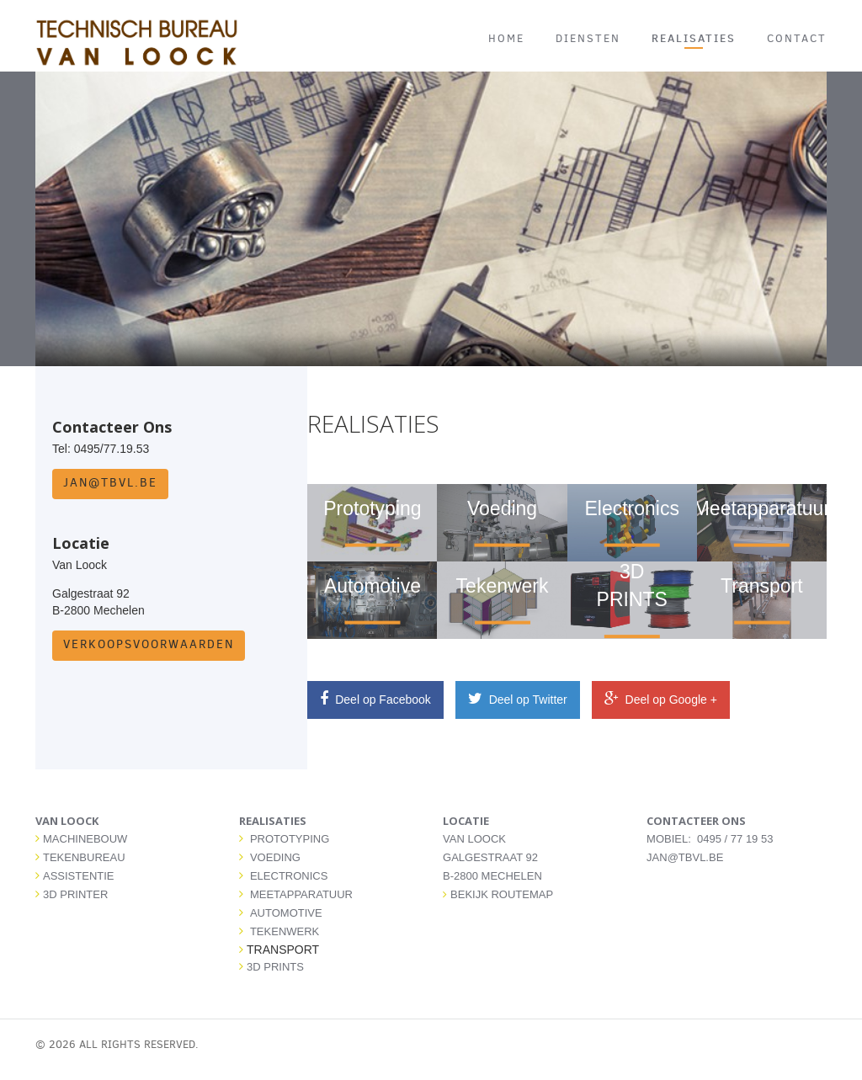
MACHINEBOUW (85, 839)
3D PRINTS (275, 966)
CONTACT (797, 38)
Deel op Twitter (517, 698)
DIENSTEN (588, 38)
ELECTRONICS (288, 876)
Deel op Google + (660, 698)
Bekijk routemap (498, 894)
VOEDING (275, 857)
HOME (506, 38)
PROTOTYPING (289, 839)
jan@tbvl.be (110, 483)
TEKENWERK (284, 931)
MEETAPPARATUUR (301, 894)
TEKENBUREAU (84, 857)
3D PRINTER (75, 894)
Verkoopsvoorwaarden (148, 644)
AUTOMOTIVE (286, 913)
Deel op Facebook (375, 698)
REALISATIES (694, 37)
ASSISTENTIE (78, 876)
